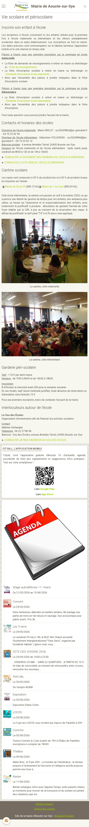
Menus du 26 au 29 (15, 186)
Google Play (47, 489)
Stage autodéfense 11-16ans (32, 587)
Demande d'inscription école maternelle (27, 74)
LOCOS (17, 712)
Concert (18, 601)
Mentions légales (44, 804)
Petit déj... (19, 676)
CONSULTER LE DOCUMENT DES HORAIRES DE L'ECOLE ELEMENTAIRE (44, 157)
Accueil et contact (64, 815)
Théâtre (18, 751)
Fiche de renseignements (23, 67)
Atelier (17, 776)
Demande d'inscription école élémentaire (28, 100)
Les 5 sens (20, 626)
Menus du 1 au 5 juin (52, 186)
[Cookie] (6, 820)
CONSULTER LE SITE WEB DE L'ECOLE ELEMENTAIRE (34, 162)
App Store (47, 494)
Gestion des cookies (44, 809)
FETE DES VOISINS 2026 (29, 651)
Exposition (19, 694)
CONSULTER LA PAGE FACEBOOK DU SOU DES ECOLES (35, 440)
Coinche (18, 730)
